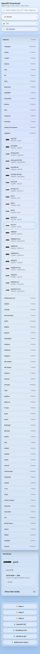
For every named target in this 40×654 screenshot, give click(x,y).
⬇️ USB (9, 582)
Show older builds (20, 591)
